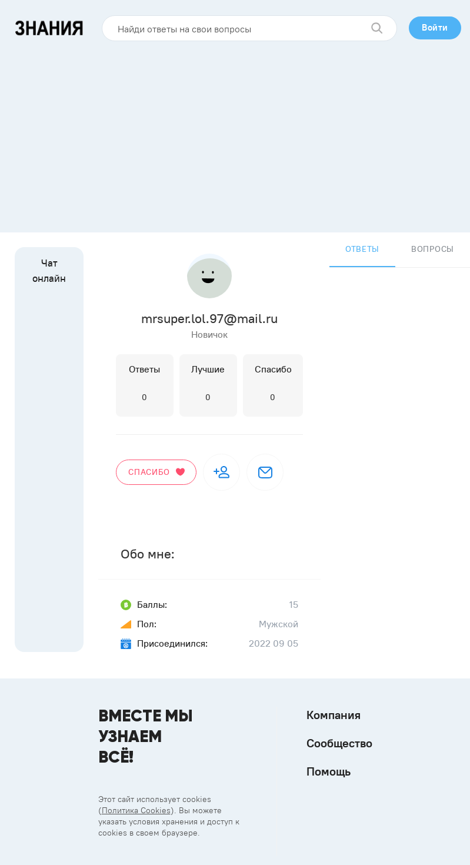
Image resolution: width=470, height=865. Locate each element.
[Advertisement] (235, 132)
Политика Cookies (136, 810)
